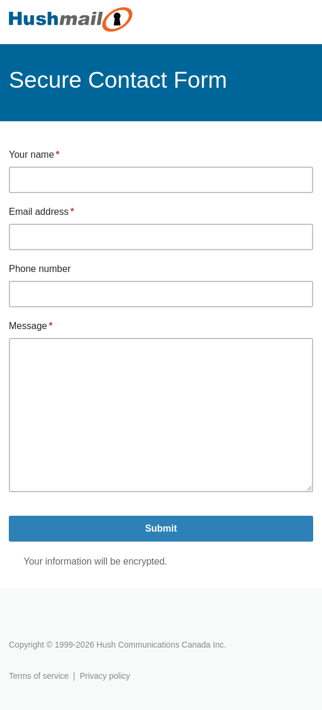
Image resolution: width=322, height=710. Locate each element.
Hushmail (54, 623)
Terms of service (39, 676)
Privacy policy (104, 676)
